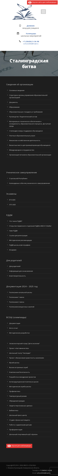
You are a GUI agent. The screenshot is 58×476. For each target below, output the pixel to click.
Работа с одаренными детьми (20, 425)
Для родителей (14, 266)
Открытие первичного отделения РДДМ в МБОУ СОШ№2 (30, 226)
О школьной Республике (18, 178)
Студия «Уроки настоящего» (19, 420)
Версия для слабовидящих (19, 446)
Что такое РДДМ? (15, 221)
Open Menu (43, 11)
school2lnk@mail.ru (30, 43)
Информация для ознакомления (21, 271)
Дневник (31, 25)
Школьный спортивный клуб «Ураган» (23, 434)
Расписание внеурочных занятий (21, 307)
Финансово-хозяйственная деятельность (24, 140)
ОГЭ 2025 (12, 205)
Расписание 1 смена (16, 297)
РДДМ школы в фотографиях (19, 245)
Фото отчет (13, 328)
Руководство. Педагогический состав (23, 117)
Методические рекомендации (20, 240)
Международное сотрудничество (21, 150)
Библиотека (13, 410)
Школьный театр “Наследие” (20, 353)
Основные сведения (16, 90)
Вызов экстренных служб (18, 367)
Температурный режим (18, 396)
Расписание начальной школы (20, 292)
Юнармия (12, 250)
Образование (14, 107)
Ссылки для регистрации (18, 235)
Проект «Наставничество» (19, 348)
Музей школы (14, 363)
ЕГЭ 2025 (12, 200)
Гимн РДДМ (13, 231)
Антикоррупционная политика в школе (23, 382)
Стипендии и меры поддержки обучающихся (26, 131)
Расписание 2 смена (16, 302)
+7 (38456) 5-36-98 (31, 41)
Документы (13, 102)
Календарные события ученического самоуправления (29, 183)
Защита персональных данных (20, 406)
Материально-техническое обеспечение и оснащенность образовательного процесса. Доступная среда (30, 123)
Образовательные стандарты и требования (26, 112)
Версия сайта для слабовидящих (42, 2)
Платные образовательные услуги (22, 136)
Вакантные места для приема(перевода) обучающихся (29, 145)
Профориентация (15, 430)
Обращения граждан (17, 401)
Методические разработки (19, 333)
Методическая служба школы (20, 386)
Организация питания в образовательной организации (30, 155)
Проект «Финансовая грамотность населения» (26, 358)
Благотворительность (17, 276)
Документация (14, 323)
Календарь (31, 33)
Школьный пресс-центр (18, 415)
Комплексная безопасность (19, 372)
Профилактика (14, 391)
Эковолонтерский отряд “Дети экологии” (24, 343)
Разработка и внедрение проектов (22, 377)
